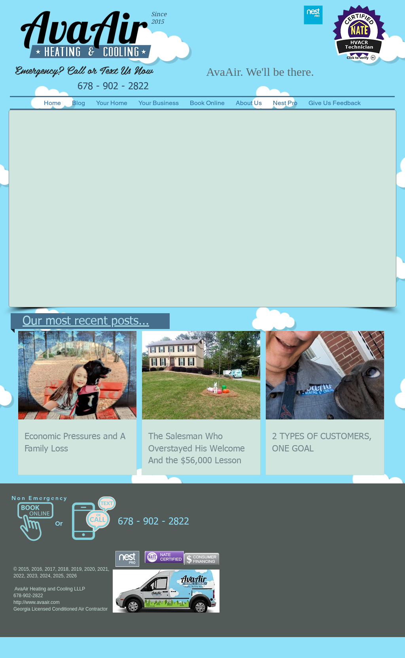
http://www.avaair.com (36, 602)
